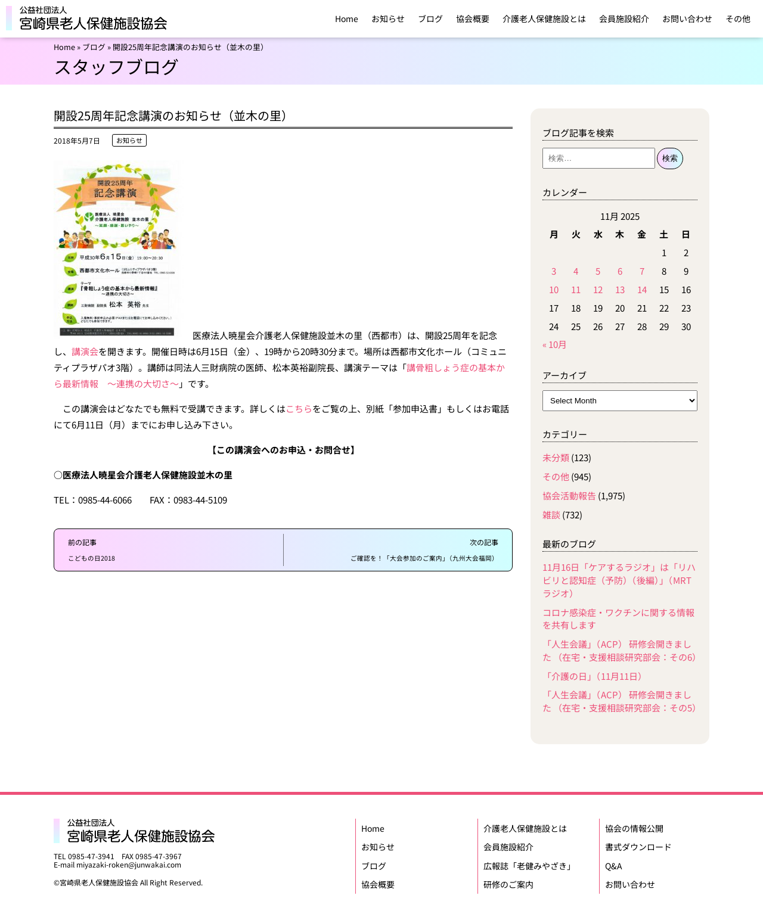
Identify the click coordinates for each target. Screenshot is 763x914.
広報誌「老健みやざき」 (529, 863)
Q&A (613, 863)
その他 (737, 18)
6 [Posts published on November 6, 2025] (620, 271)
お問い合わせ (687, 18)
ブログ (430, 18)
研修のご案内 (508, 881)
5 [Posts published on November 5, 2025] (597, 271)
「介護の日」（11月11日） (594, 676)
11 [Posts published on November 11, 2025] (576, 289)
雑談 (551, 514)
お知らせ (388, 18)
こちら (299, 408)
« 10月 (554, 344)
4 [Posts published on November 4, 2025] (575, 271)
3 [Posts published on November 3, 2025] (553, 271)
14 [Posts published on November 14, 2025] (642, 289)
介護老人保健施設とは (544, 18)
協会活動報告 (569, 495)
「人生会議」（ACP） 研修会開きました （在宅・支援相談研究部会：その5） (621, 701)
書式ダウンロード (638, 845)
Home (346, 18)
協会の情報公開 (634, 828)
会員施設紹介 (624, 18)
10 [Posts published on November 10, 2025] (554, 289)
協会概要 (472, 18)
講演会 (85, 351)
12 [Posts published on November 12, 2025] (598, 289)
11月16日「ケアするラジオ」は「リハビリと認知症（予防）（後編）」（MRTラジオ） (619, 580)
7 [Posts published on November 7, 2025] (642, 271)
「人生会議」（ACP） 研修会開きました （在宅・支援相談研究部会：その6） (621, 650)
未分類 (555, 457)
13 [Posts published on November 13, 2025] (620, 289)
